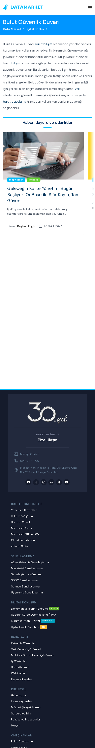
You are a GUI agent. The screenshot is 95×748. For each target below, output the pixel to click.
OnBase (33, 179)
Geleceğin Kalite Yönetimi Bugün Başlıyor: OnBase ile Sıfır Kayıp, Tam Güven (43, 195)
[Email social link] (28, 482)
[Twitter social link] (59, 482)
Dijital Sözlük (35, 29)
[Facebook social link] (36, 482)
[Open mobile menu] (90, 8)
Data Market (12, 29)
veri (77, 89)
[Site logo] (23, 7)
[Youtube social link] (67, 482)
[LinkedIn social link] (51, 482)
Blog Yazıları (16, 179)
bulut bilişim (43, 44)
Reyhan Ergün (26, 226)
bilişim (15, 63)
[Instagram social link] (44, 482)
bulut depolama (14, 101)
